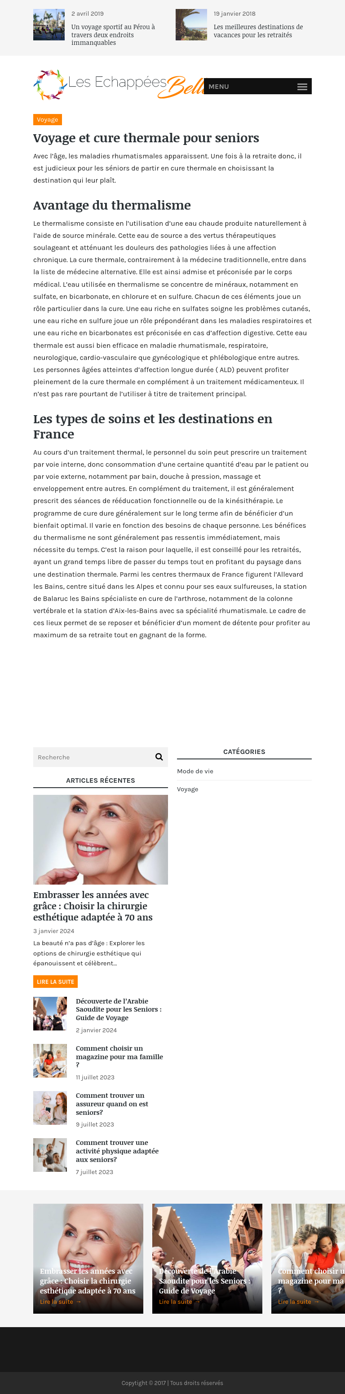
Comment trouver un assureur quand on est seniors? (112, 1104)
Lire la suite (55, 981)
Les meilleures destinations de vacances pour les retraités (258, 30)
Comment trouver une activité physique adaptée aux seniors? (117, 1151)
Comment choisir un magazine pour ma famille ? (119, 1056)
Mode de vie (195, 771)
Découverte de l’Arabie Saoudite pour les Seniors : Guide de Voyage (119, 1009)
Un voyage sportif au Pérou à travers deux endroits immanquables (113, 34)
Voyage (47, 119)
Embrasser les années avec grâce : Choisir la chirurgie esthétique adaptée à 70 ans (93, 905)
